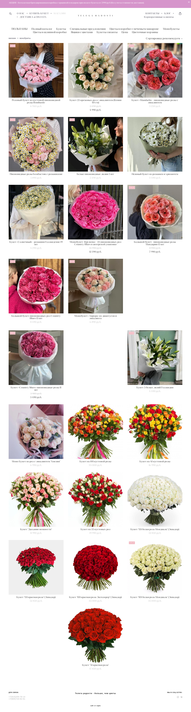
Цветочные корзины (145, 32)
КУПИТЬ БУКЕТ (39, 13)
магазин (12, 38)
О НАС (21, 13)
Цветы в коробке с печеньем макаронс (134, 28)
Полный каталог (41, 28)
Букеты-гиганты (107, 32)
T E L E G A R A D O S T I (95, 16)
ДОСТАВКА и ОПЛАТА (33, 17)
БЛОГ (167, 13)
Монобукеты (171, 28)
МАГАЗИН (60, 13)
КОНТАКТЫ (152, 13)
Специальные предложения (88, 28)
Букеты (61, 28)
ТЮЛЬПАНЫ (19, 28)
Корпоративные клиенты (159, 17)
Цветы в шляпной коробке (50, 32)
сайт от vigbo (95, 705)
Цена (124, 32)
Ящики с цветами (82, 32)
